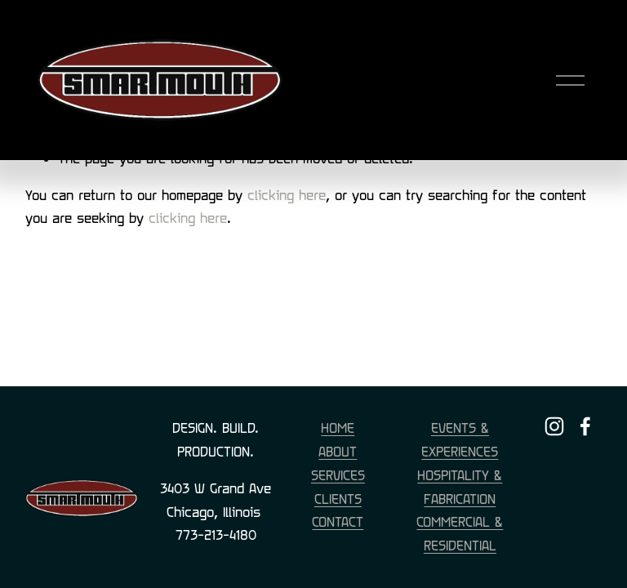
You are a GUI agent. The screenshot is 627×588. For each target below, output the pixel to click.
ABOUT (337, 451)
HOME (337, 427)
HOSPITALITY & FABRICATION (459, 486)
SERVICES (338, 475)
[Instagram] (554, 426)
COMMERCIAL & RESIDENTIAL (459, 533)
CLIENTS (338, 498)
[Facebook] (585, 426)
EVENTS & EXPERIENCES (459, 439)
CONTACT (337, 521)
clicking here (286, 195)
